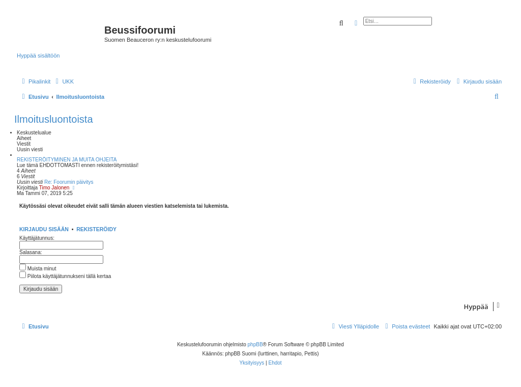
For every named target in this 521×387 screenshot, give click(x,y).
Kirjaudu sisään (44, 229)
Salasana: (30, 252)
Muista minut (37, 268)
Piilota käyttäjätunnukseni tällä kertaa (65, 276)
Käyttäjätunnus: (36, 238)
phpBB (255, 344)
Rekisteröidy (96, 229)
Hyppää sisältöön (38, 55)
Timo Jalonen (54, 187)
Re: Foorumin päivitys (69, 182)
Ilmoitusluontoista (53, 119)
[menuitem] (63, 81)
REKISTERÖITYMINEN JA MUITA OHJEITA (67, 159)
